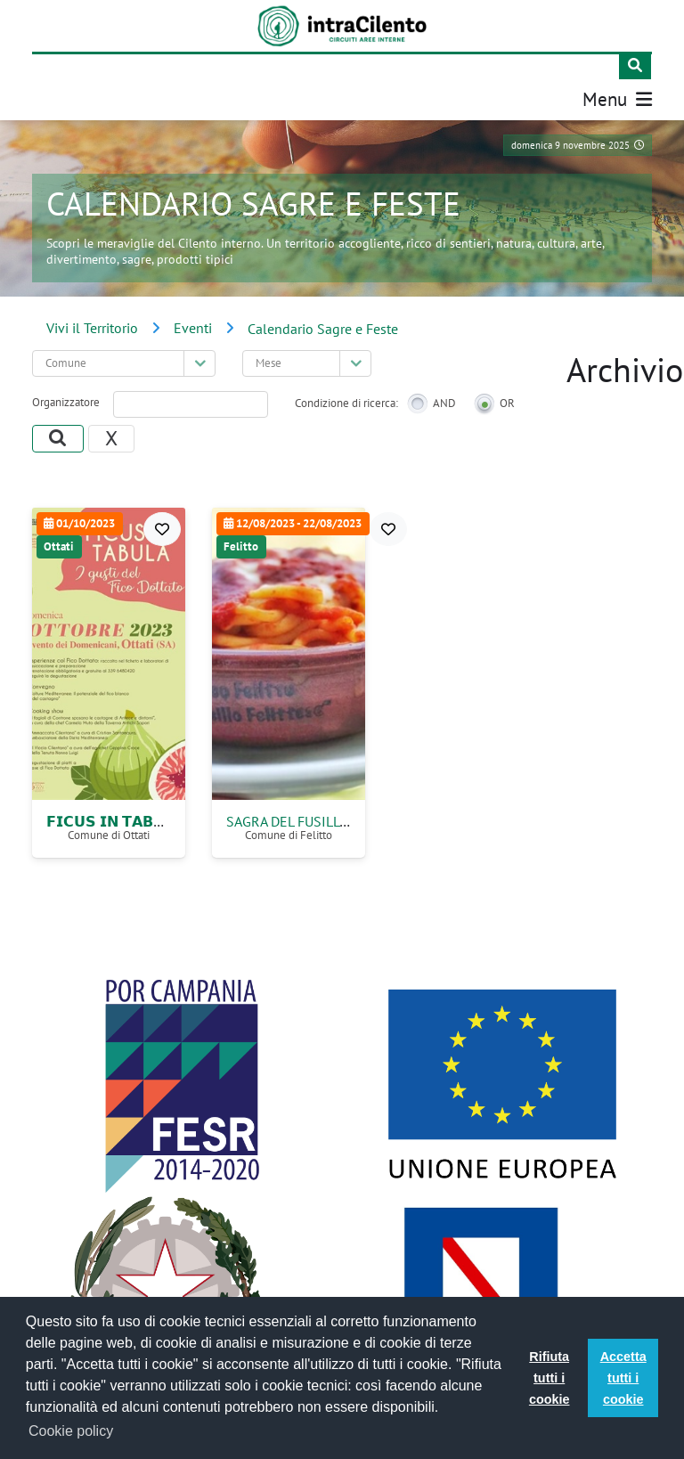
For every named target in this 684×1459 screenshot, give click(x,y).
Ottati (59, 546)
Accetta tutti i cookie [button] (623, 1377)
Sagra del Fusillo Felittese (322, 821)
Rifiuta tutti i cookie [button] (549, 1377)
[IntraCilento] (342, 25)
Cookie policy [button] (70, 1431)
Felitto (241, 546)
